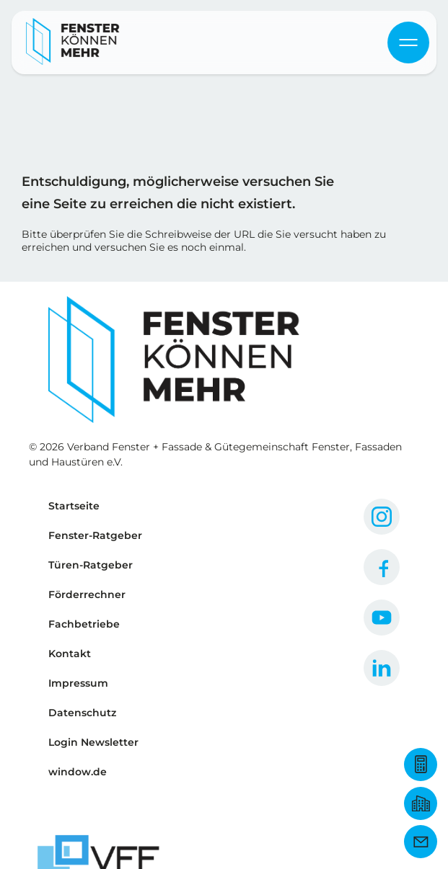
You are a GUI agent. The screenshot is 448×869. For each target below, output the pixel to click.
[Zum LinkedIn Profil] (382, 668)
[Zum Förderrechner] (420, 764)
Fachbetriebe (84, 624)
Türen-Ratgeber (90, 564)
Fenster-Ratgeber (95, 535)
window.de (77, 771)
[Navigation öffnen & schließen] (408, 42)
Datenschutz (82, 712)
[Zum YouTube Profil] (382, 618)
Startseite (74, 505)
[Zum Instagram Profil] (382, 517)
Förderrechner (87, 594)
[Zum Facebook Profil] (382, 567)
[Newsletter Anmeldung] (420, 841)
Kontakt (69, 653)
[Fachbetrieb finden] (420, 803)
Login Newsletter (93, 742)
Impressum (78, 683)
